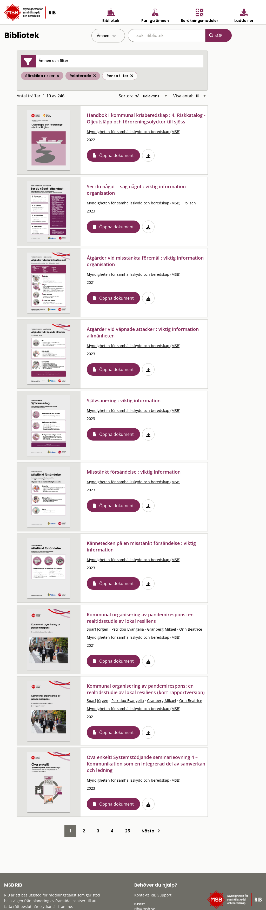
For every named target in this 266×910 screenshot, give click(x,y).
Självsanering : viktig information (124, 400)
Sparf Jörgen (97, 629)
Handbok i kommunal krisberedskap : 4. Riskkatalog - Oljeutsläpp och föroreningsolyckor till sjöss (146, 118)
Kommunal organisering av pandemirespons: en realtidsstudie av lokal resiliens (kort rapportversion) (146, 689)
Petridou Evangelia (127, 629)
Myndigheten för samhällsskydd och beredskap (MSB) (133, 131)
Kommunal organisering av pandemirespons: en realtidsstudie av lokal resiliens (140, 617)
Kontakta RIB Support (152, 895)
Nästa (151, 831)
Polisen (189, 202)
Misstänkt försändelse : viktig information (134, 472)
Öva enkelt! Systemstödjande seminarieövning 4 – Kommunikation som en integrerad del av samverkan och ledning (146, 763)
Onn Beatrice (190, 629)
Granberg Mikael (161, 629)
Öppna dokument (116, 155)
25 (127, 831)
